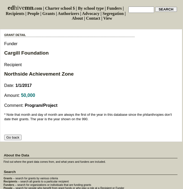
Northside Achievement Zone (39, 74)
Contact (93, 18)
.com (25, 8)
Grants (48, 13)
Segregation (113, 13)
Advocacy (91, 13)
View (107, 18)
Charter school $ (60, 8)
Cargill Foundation (26, 53)
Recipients (15, 13)
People (33, 13)
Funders (114, 8)
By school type (91, 8)
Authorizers (68, 13)
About (77, 18)
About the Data (16, 155)
